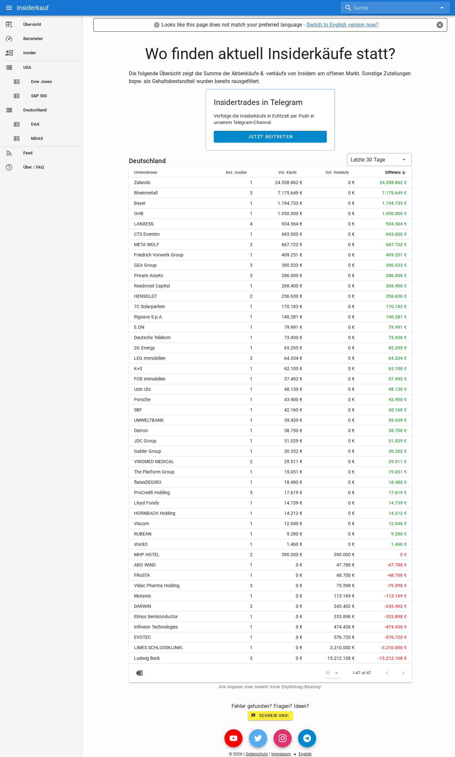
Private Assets (148, 275)
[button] (379, 159)
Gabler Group (147, 451)
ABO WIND (145, 564)
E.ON (139, 327)
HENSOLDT (145, 296)
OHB (138, 213)
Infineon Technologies (156, 626)
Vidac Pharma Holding (157, 585)
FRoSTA (142, 575)
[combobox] (395, 8)
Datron (141, 430)
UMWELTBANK (149, 420)
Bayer (140, 203)
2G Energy (144, 347)
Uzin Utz (142, 389)
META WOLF (146, 244)
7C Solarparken (149, 306)
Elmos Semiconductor (156, 616)
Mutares (142, 595)
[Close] (439, 24)
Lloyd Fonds (146, 502)
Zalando (142, 182)
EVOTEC (142, 637)
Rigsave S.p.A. (148, 316)
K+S (138, 368)
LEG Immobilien (150, 358)
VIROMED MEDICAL (154, 461)
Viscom (141, 523)
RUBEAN (142, 533)
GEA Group (145, 265)
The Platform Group (154, 471)
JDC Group (145, 440)
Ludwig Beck (147, 658)
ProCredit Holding (152, 492)
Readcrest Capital (152, 285)
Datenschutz (257, 754)
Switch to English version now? (342, 25)
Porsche (142, 399)
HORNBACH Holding (154, 513)
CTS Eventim (147, 234)
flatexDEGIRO (147, 482)
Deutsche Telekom (152, 337)
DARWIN (142, 606)
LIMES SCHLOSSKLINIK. (158, 647)
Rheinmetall (146, 192)
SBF (138, 409)
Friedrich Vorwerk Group (158, 254)
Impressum (281, 754)
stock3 (141, 544)
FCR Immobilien (150, 378)
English (305, 754)
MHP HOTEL (147, 554)
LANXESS (143, 223)
